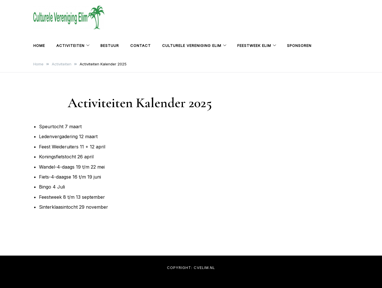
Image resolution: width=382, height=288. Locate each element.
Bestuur (109, 45)
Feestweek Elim (254, 45)
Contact (140, 45)
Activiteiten (70, 45)
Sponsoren (299, 45)
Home (39, 45)
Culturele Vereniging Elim (191, 45)
